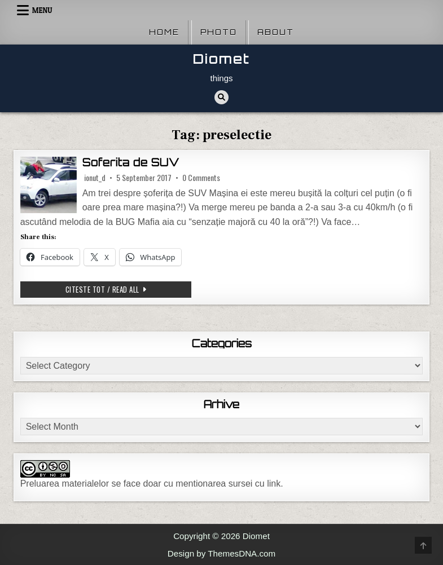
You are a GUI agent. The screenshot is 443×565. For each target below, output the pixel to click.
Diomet (221, 59)
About (275, 32)
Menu (42, 10)
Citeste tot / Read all (128, 289)
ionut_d (95, 178)
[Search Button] (221, 97)
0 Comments (201, 178)
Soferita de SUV (130, 162)
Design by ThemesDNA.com (221, 553)
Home (164, 32)
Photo (218, 32)
